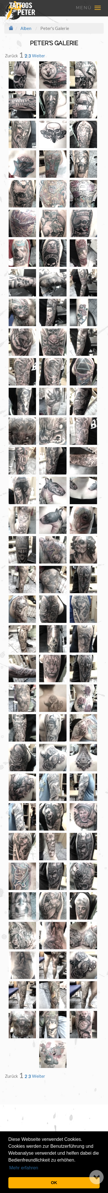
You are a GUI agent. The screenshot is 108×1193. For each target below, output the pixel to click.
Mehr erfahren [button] (23, 1167)
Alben (25, 28)
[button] (96, 1177)
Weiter (38, 55)
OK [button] (54, 1182)
